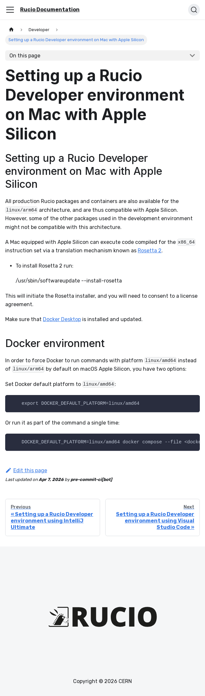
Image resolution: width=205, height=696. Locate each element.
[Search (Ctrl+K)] (194, 10)
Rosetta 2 (149, 250)
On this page (24, 56)
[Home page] (11, 30)
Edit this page (26, 470)
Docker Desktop (62, 319)
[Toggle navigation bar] (10, 10)
